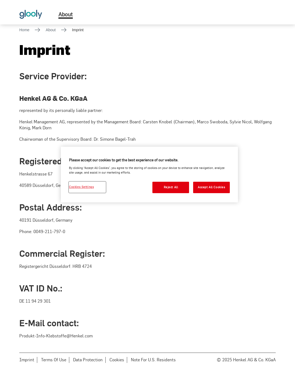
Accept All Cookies (211, 187)
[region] (149, 174)
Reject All (171, 187)
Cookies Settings (81, 187)
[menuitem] (65, 12)
